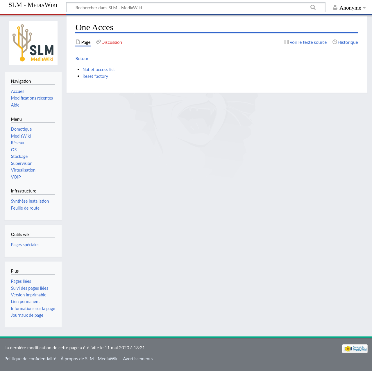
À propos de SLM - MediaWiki (90, 358)
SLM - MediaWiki (32, 5)
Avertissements (138, 358)
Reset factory (95, 76)
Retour (81, 58)
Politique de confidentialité (30, 358)
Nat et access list (99, 69)
